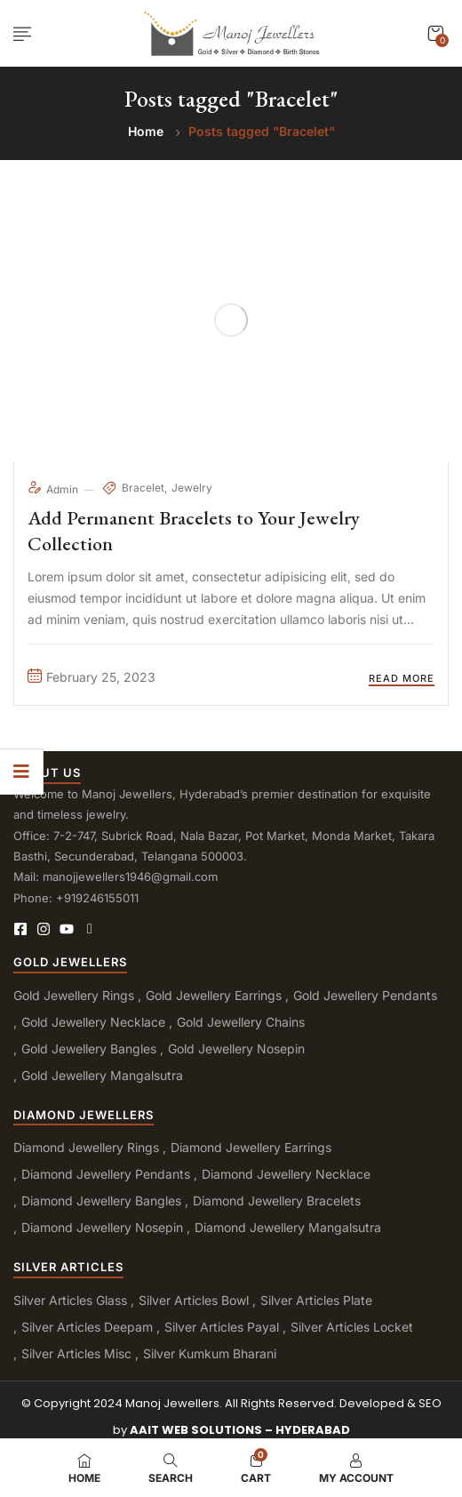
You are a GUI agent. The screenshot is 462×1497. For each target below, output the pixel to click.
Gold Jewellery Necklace (93, 1021)
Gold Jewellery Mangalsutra (102, 1075)
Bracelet (143, 487)
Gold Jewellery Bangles (88, 1048)
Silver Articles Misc (76, 1353)
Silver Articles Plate (316, 1300)
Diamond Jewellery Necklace (286, 1173)
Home (145, 131)
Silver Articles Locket (352, 1326)
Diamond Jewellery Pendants (105, 1173)
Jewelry (191, 487)
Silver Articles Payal (221, 1326)
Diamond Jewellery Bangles (101, 1200)
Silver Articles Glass (70, 1300)
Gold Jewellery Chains (241, 1021)
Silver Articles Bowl (194, 1300)
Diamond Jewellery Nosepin (102, 1227)
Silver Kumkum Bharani (209, 1353)
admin (54, 489)
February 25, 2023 (91, 676)
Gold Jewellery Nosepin (236, 1048)
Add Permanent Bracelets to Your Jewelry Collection (194, 530)
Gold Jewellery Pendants (365, 995)
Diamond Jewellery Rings (86, 1147)
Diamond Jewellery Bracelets (277, 1200)
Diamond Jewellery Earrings (251, 1147)
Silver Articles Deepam (87, 1326)
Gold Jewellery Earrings (214, 995)
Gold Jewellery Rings (73, 995)
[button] (435, 33)
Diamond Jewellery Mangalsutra (288, 1227)
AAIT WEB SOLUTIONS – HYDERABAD (240, 1429)
